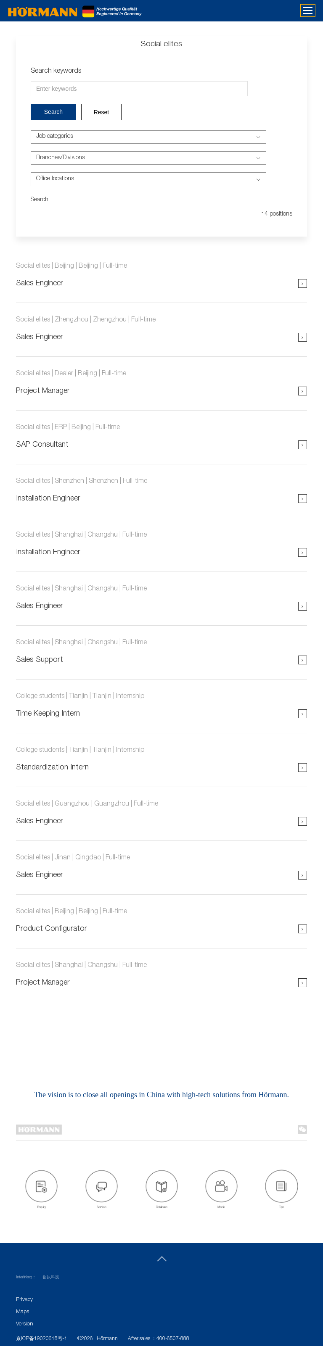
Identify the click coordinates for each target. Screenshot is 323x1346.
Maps (22, 1312)
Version (24, 1324)
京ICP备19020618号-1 (41, 1338)
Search (53, 111)
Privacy (24, 1300)
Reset (101, 112)
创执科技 (50, 1277)
